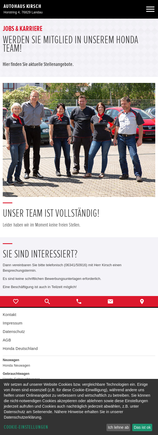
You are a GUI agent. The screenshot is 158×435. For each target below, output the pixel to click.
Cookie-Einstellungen (26, 427)
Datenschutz (14, 331)
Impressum (12, 323)
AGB (7, 340)
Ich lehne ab (118, 427)
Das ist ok (142, 427)
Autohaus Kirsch (22, 6)
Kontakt (9, 314)
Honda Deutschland (20, 348)
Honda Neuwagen (16, 365)
